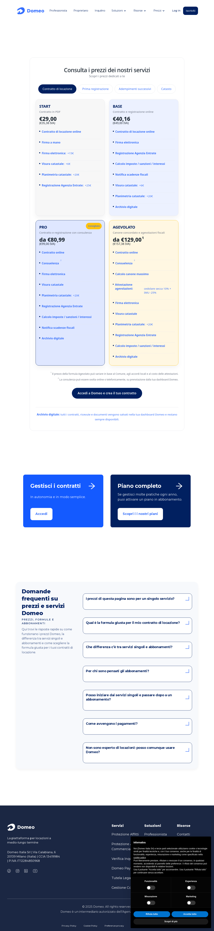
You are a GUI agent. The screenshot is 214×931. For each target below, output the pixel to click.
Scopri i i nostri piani (140, 518)
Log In (176, 10)
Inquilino (100, 10)
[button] (119, 10)
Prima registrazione (95, 89)
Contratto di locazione (57, 89)
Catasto (166, 89)
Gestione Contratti (126, 892)
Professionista (58, 10)
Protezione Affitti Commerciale (125, 850)
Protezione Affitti (125, 838)
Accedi (41, 518)
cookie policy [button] (140, 857)
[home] (30, 11)
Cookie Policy (90, 925)
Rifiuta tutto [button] (152, 914)
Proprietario (80, 10)
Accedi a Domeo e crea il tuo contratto (107, 393)
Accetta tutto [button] (189, 914)
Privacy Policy (69, 925)
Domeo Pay (121, 872)
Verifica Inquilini (125, 863)
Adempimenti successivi (135, 89)
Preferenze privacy (114, 925)
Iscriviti (190, 10)
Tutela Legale (123, 882)
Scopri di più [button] (171, 921)
